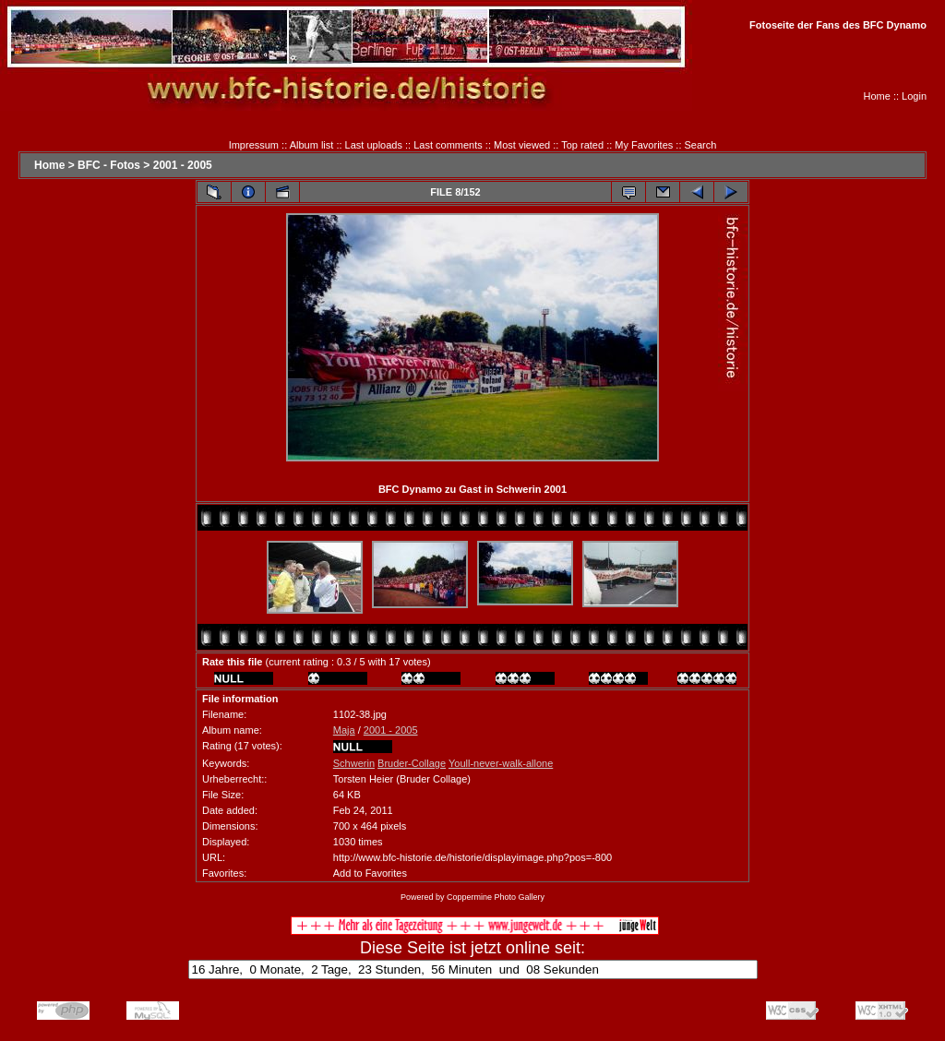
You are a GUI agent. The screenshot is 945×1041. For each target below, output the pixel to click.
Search (701, 144)
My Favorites (644, 144)
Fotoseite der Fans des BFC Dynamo (838, 24)
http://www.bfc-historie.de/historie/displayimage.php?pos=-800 (472, 857)
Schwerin (354, 763)
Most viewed (522, 144)
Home (877, 96)
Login (914, 96)
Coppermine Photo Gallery (495, 897)
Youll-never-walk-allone (501, 763)
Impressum (254, 144)
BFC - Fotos (109, 165)
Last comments (448, 144)
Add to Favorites (370, 873)
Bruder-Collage (411, 763)
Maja (344, 730)
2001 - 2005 (182, 165)
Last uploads (373, 144)
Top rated (582, 144)
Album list (312, 144)
